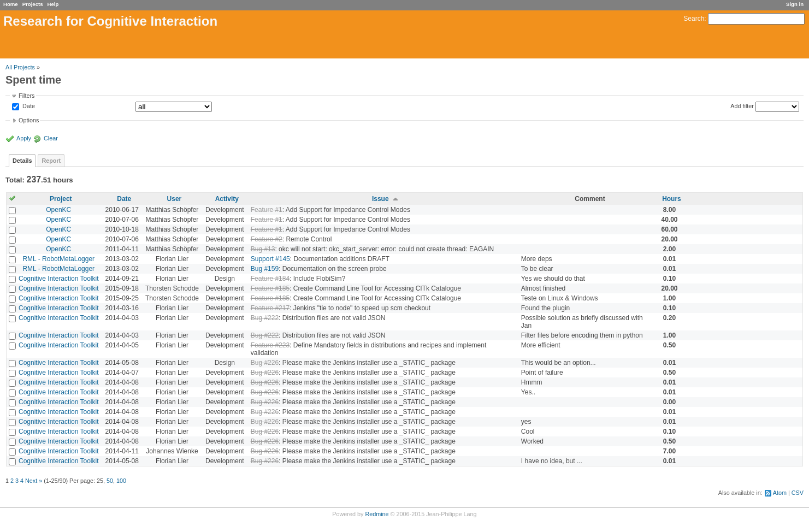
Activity (227, 199)
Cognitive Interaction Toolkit (59, 278)
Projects (32, 4)
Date (28, 106)
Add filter (742, 106)
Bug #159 (265, 269)
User (174, 199)
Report (51, 160)
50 (110, 480)
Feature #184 (270, 278)
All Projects (20, 67)
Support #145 (270, 259)
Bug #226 (265, 363)
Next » (33, 480)
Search (693, 18)
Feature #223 (270, 345)
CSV (798, 492)
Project (61, 199)
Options (29, 120)
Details (22, 160)
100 (121, 480)
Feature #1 (266, 210)
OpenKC (58, 210)
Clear (51, 138)
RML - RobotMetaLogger (58, 259)
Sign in (795, 4)
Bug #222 (265, 318)
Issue (380, 199)
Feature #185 (270, 288)
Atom (780, 492)
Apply (23, 138)
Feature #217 (270, 308)
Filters (26, 95)
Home (10, 4)
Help (53, 4)
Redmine (376, 514)
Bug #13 (263, 249)
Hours (671, 199)
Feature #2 (266, 239)
